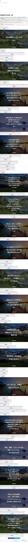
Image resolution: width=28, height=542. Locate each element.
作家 (12, 15)
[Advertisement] (14, 9)
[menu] (0, 0)
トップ (1, 2)
